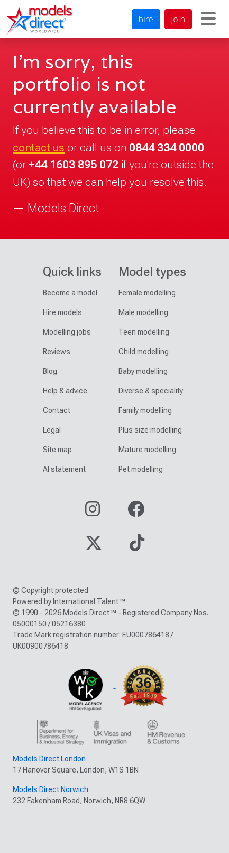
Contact (56, 410)
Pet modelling (140, 469)
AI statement (64, 469)
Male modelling (143, 312)
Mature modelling (147, 449)
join (178, 19)
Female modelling (147, 293)
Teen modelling (143, 332)
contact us (39, 147)
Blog (50, 371)
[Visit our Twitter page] (93, 546)
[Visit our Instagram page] (92, 512)
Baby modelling (143, 371)
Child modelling (143, 351)
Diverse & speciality (150, 391)
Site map (57, 449)
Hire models (62, 312)
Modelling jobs (67, 332)
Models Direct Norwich (50, 789)
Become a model (70, 293)
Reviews (56, 351)
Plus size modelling (150, 430)
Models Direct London (49, 759)
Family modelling (145, 410)
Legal (52, 430)
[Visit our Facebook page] (136, 512)
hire (146, 19)
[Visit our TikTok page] (137, 546)
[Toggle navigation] (208, 19)
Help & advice (65, 391)
